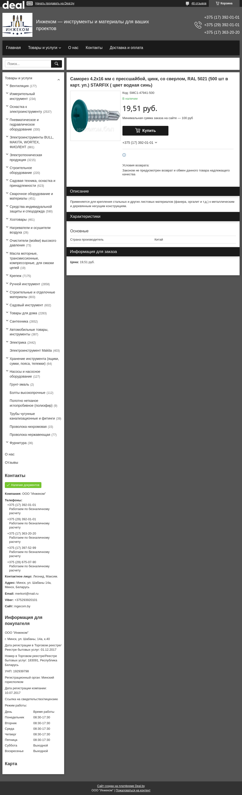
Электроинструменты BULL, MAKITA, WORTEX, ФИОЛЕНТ (32, 142)
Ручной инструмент (25, 284)
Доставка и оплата (126, 48)
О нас (73, 48)
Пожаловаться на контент (133, 790)
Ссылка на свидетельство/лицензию (31, 699)
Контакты (94, 48)
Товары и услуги (42, 48)
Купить (149, 131)
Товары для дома (23, 313)
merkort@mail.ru (26, 593)
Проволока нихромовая (28, 427)
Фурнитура (18, 443)
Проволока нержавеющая (30, 435)
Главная (13, 48)
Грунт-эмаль (19, 384)
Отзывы (11, 462)
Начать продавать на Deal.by (54, 3)
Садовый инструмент (26, 305)
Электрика (18, 342)
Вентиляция (19, 86)
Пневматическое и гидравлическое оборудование (24, 124)
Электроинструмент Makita (31, 350)
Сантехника (19, 321)
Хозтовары (18, 219)
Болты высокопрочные (27, 393)
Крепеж (15, 276)
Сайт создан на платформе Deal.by (121, 786)
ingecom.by (22, 606)
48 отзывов (198, 3)
